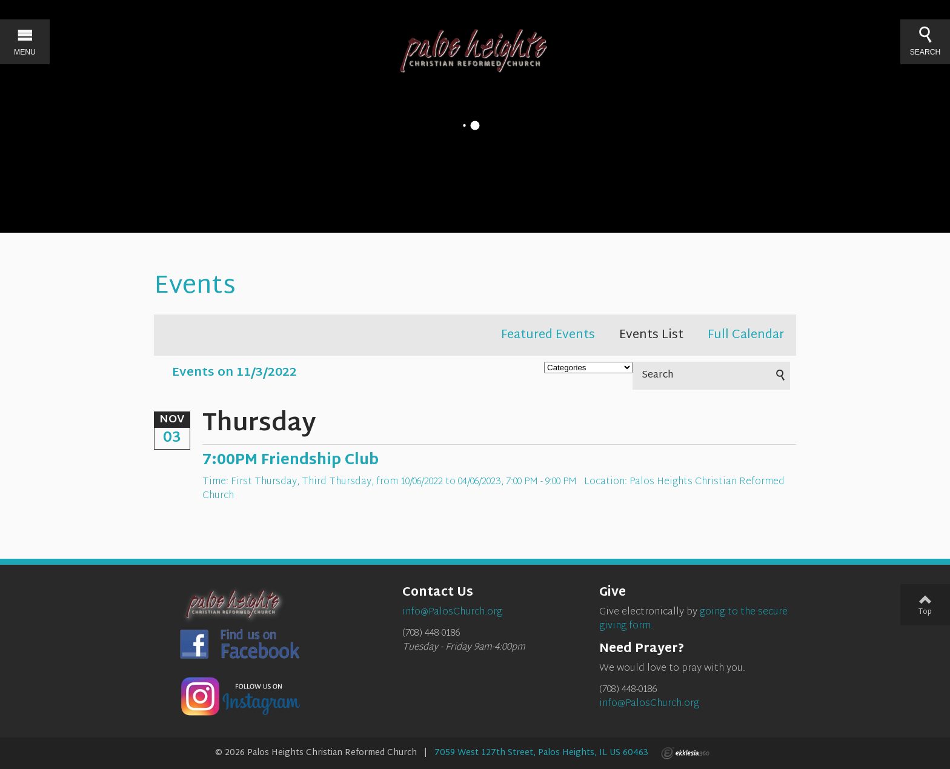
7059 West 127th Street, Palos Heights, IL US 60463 (541, 753)
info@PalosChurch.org (649, 704)
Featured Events (548, 335)
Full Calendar (746, 335)
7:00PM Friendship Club (290, 460)
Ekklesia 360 (685, 753)
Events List (651, 335)
